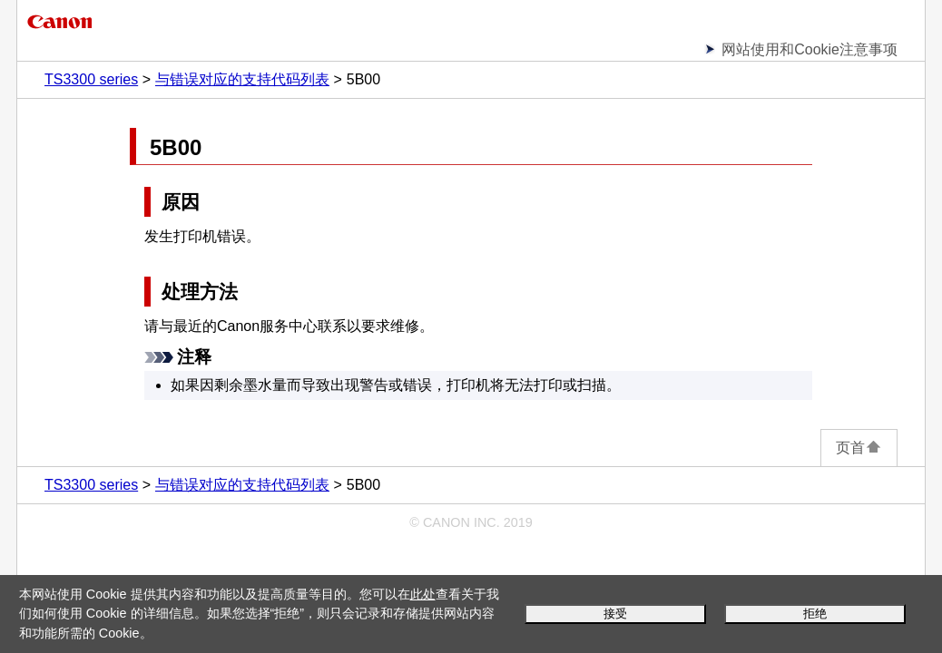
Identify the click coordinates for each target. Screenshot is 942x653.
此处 (423, 594)
